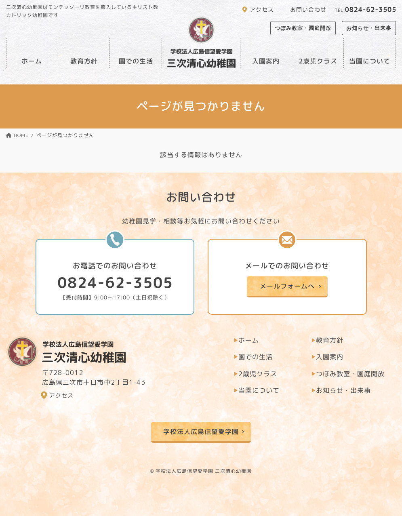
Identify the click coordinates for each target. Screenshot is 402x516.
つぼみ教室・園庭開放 (303, 28)
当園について (369, 61)
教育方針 (83, 61)
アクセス (262, 9)
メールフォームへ (287, 285)
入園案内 (266, 61)
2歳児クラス (317, 61)
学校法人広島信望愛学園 (201, 431)
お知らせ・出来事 (368, 28)
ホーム (32, 61)
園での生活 (136, 61)
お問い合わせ (308, 9)
